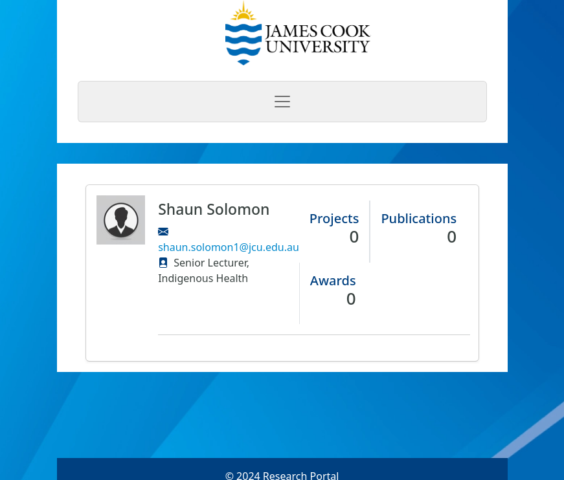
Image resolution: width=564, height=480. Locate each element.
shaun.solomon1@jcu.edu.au (228, 247)
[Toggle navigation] (282, 101)
